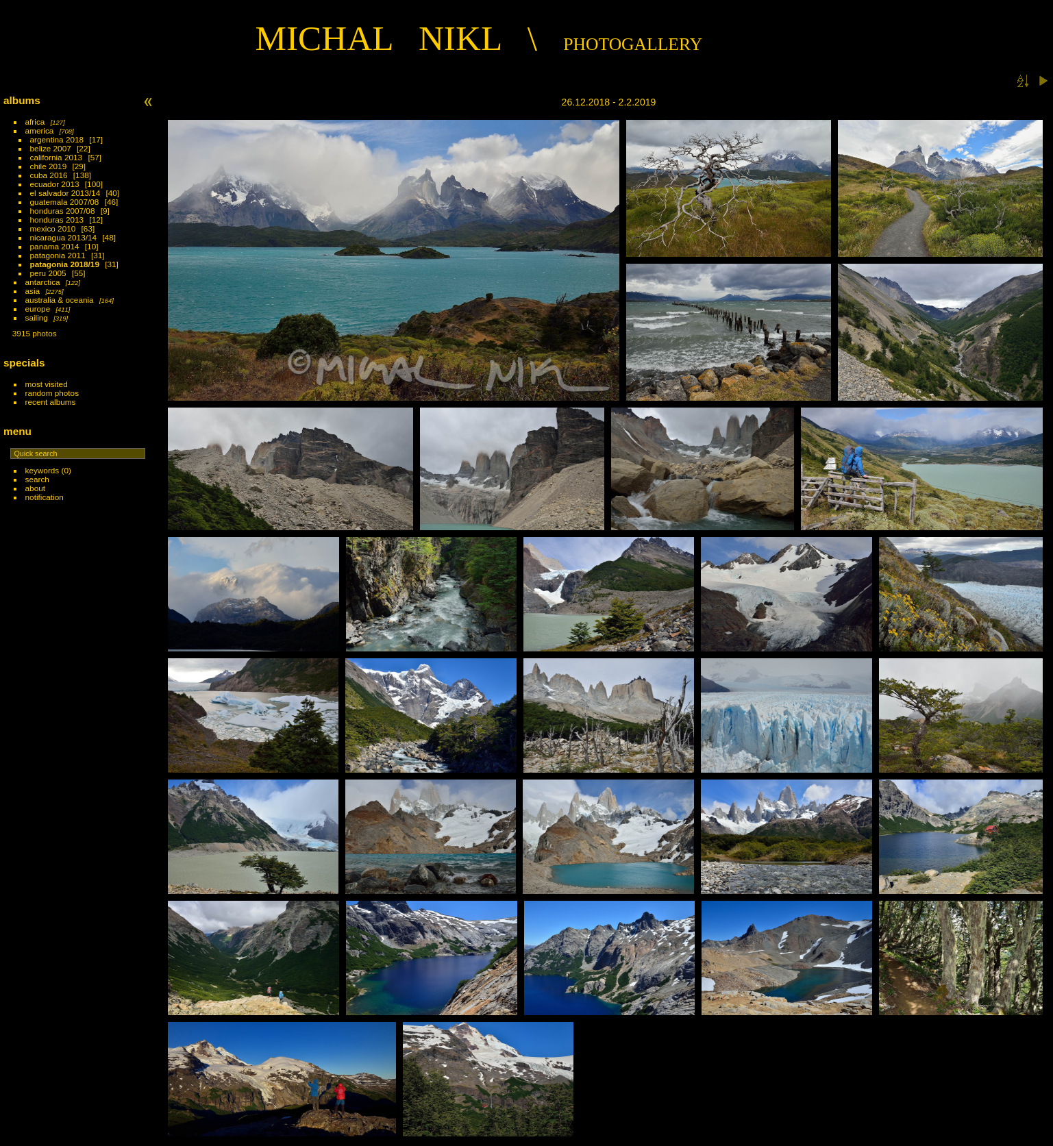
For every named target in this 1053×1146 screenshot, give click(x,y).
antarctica (42, 281)
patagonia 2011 (58, 255)
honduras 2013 (57, 219)
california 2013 (56, 157)
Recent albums (50, 401)
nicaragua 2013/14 (63, 237)
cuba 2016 (49, 175)
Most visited (46, 383)
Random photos (52, 392)
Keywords (42, 470)
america (39, 130)
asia (32, 290)
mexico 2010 (53, 228)
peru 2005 (48, 273)
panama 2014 (54, 246)
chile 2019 (48, 166)
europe (38, 308)
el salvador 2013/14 (65, 192)
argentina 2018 (57, 139)
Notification (44, 497)
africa (35, 121)
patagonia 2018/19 (64, 264)
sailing (36, 317)
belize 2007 (50, 148)
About (35, 488)
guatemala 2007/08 (64, 201)
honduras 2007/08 (62, 210)
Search (37, 479)
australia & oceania (59, 299)
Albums (21, 100)
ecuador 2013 (54, 183)
